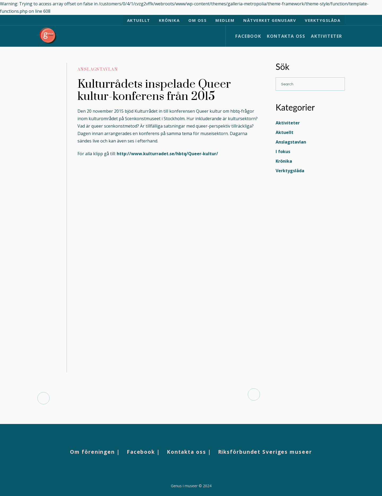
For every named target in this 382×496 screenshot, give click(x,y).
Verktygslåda (290, 171)
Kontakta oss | (189, 451)
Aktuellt (284, 132)
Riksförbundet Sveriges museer (265, 451)
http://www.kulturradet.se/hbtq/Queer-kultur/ (167, 154)
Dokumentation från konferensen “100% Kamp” (99, 398)
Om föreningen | (95, 451)
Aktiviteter (288, 123)
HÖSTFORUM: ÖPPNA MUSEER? (198, 394)
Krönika (284, 161)
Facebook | (143, 451)
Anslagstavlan (97, 69)
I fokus (283, 151)
